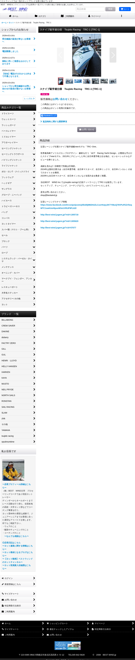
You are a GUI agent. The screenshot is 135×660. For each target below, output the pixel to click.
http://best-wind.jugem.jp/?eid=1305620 (59, 221)
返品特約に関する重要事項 (54, 121)
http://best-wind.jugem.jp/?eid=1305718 (59, 215)
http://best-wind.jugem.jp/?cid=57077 (58, 227)
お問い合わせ (60, 99)
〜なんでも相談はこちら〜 (16, 536)
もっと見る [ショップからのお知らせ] (29, 99)
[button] (121, 16)
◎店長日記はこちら (11, 542)
